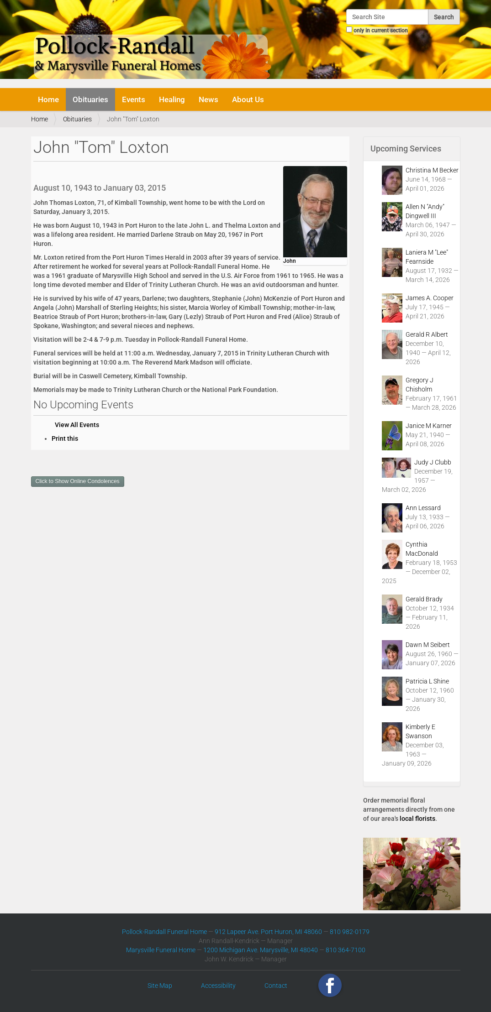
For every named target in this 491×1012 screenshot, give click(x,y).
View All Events (77, 424)
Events (133, 99)
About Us (248, 99)
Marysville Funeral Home (160, 950)
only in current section (381, 30)
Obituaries (90, 99)
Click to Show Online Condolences (78, 481)
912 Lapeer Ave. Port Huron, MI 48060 (268, 931)
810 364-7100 (345, 950)
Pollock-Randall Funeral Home (164, 931)
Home (48, 99)
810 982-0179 (350, 931)
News (208, 99)
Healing (172, 99)
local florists (417, 818)
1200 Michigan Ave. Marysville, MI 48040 (260, 950)
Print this (65, 438)
